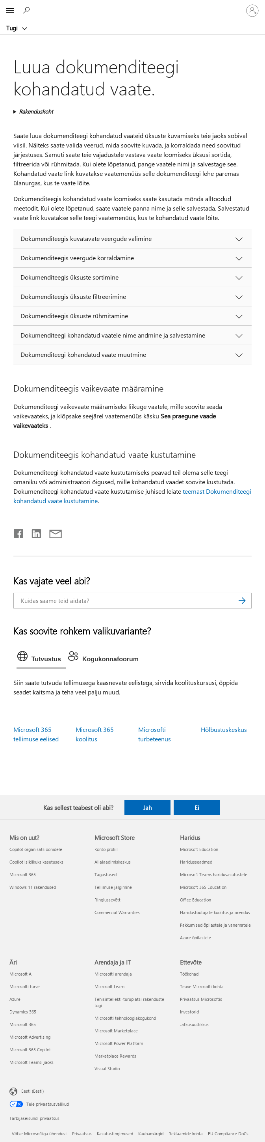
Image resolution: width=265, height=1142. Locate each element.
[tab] (41, 658)
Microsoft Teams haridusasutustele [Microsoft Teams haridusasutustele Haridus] (213, 874)
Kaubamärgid (150, 1133)
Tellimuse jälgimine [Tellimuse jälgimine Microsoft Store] (113, 887)
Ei (197, 808)
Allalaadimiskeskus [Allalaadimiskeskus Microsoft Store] (113, 862)
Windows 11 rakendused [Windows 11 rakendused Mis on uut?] (32, 887)
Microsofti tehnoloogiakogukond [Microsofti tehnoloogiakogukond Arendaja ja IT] (125, 1018)
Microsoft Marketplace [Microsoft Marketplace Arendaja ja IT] (116, 1031)
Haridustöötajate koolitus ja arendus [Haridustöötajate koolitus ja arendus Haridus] (215, 912)
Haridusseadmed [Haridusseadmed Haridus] (196, 862)
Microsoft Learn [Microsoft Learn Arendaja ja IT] (109, 986)
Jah (147, 808)
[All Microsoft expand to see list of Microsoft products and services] (9, 10)
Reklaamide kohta (186, 1133)
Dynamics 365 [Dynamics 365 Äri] (22, 1012)
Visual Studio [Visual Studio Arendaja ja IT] (107, 1068)
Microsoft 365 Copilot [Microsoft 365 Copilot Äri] (30, 1049)
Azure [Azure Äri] (14, 999)
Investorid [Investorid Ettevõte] (189, 1012)
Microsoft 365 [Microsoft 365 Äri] (22, 1024)
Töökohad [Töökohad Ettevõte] (189, 974)
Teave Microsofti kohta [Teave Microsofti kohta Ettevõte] (202, 986)
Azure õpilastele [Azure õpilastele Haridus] (195, 937)
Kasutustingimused (115, 1133)
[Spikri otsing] (27, 10)
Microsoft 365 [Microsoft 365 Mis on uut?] (22, 874)
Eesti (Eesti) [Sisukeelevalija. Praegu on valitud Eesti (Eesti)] (32, 1091)
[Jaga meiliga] (52, 532)
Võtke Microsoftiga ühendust (39, 1133)
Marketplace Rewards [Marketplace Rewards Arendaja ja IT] (115, 1056)
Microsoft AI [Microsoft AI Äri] (21, 974)
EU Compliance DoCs (228, 1133)
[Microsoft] (132, 6)
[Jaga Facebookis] (18, 532)
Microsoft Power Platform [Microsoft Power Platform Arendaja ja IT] (119, 1043)
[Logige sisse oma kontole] (252, 10)
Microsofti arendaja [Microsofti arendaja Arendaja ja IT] (113, 974)
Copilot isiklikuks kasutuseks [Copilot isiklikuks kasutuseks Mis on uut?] (36, 862)
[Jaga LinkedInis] (33, 532)
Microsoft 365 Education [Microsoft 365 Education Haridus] (203, 887)
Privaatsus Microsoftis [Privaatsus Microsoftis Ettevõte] (201, 999)
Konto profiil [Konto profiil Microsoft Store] (106, 849)
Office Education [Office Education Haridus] (195, 900)
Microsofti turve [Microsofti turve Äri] (24, 986)
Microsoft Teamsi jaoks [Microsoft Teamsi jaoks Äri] (31, 1062)
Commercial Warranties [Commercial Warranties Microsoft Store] (117, 912)
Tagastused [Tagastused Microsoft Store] (106, 874)
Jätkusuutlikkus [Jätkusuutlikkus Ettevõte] (194, 1024)
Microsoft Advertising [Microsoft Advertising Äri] (29, 1037)
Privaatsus (82, 1133)
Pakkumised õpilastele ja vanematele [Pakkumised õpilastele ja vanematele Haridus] (215, 925)
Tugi (12, 28)
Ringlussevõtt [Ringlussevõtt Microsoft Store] (107, 900)
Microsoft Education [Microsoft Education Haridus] (199, 849)
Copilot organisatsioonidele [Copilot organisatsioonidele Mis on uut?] (35, 849)
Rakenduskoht (36, 111)
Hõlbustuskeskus (224, 729)
